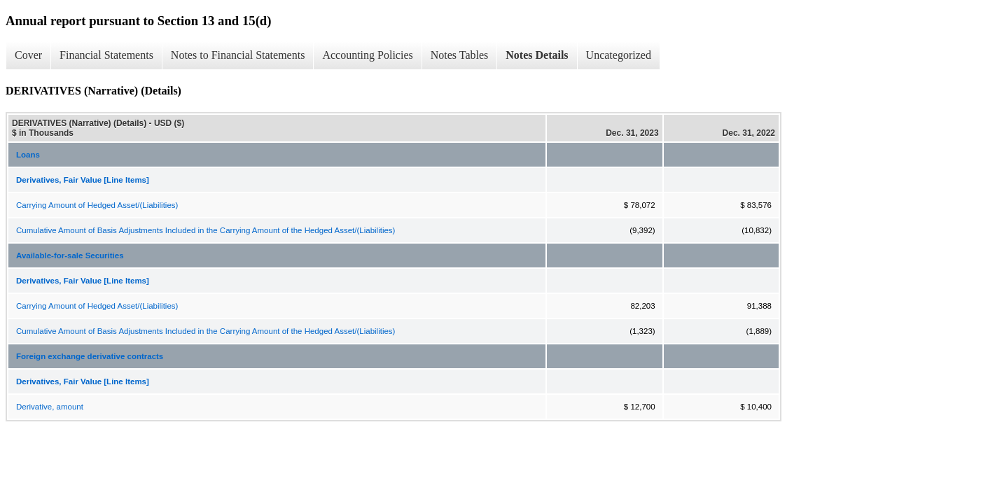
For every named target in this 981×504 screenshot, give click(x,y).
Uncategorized (618, 55)
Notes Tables (460, 55)
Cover (28, 55)
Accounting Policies (367, 55)
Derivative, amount (49, 406)
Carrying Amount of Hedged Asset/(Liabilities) (97, 205)
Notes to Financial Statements (238, 55)
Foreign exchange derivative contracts (89, 356)
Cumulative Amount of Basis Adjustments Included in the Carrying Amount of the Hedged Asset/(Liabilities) (205, 230)
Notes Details (537, 55)
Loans (28, 154)
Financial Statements (106, 55)
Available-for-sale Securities (70, 255)
